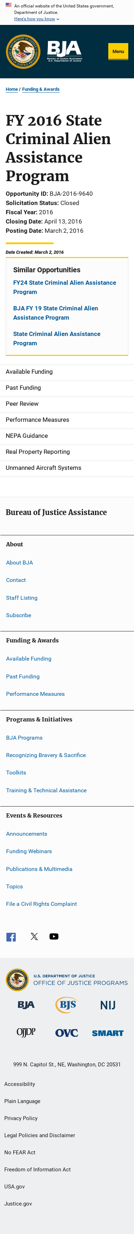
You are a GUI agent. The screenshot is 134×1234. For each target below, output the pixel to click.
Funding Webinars (29, 851)
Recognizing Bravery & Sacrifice (46, 755)
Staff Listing (22, 597)
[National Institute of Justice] (108, 1010)
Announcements (26, 833)
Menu (118, 51)
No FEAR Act (19, 1152)
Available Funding (28, 658)
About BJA (19, 562)
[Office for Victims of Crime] (66, 1038)
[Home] (64, 51)
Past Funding (23, 676)
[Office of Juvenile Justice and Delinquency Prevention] (26, 1039)
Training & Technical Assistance (46, 790)
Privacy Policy (21, 1118)
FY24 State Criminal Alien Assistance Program (64, 287)
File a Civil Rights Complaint (41, 903)
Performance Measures (35, 693)
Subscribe (18, 615)
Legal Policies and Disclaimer (39, 1135)
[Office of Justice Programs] (23, 51)
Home (12, 89)
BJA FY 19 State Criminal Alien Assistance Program (55, 313)
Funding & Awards (41, 89)
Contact (16, 580)
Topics (14, 886)
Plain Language (22, 1101)
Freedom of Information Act (37, 1169)
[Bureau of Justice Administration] (26, 1010)
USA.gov (14, 1186)
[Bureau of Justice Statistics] (67, 1014)
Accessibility (19, 1084)
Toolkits (16, 772)
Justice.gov (18, 1204)
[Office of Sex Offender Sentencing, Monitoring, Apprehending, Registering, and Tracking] (108, 1037)
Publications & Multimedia (39, 869)
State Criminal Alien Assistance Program (56, 338)
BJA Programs (24, 737)
